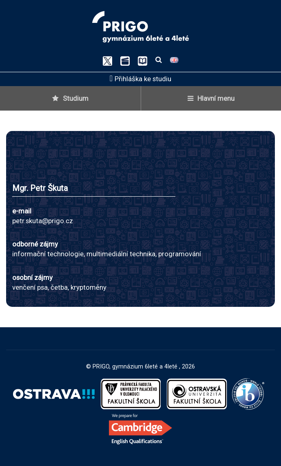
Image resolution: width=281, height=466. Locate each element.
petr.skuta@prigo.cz (42, 221)
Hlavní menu (211, 98)
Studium (70, 98)
